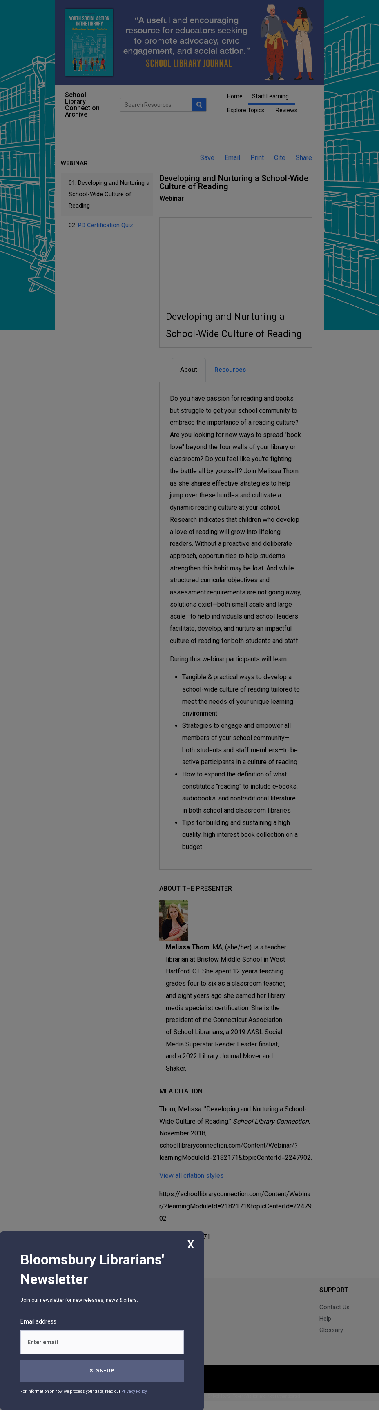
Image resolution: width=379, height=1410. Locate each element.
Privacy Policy (134, 1391)
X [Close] (190, 1244)
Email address (38, 1321)
